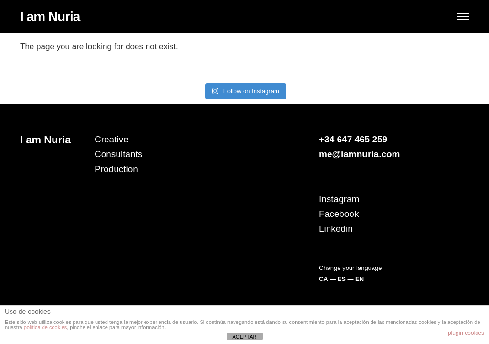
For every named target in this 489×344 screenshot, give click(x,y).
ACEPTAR (244, 337)
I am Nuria (50, 16)
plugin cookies (466, 333)
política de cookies (45, 327)
